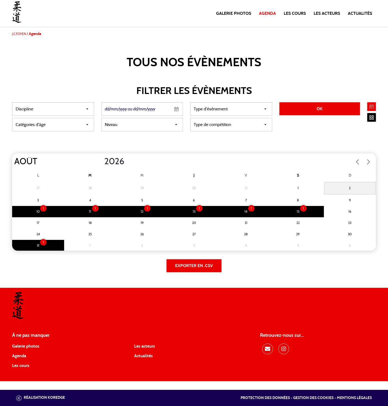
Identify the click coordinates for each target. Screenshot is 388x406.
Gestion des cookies (313, 398)
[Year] (100, 161)
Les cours (295, 13)
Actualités (360, 13)
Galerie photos (233, 13)
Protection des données (265, 398)
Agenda (267, 13)
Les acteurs (327, 13)
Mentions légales (354, 398)
